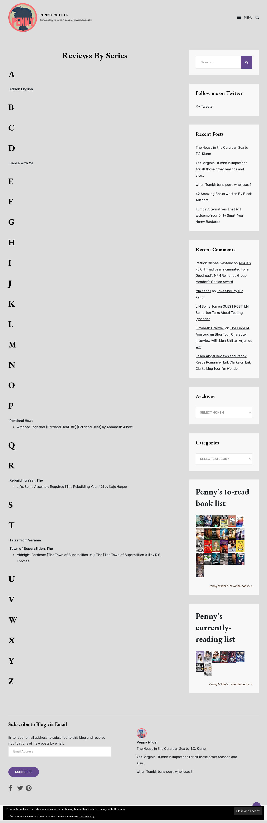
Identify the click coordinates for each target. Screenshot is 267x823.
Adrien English (21, 92)
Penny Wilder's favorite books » (230, 589)
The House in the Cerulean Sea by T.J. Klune (171, 751)
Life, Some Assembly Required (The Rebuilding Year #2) (60, 489)
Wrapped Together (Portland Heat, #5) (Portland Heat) (59, 430)
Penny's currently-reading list (216, 630)
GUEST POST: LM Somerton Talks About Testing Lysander (222, 315)
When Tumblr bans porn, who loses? (223, 187)
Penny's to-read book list (224, 499)
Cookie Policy (86, 816)
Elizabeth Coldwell (210, 331)
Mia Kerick (203, 294)
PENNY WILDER (57, 16)
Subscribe (24, 774)
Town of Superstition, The (31, 551)
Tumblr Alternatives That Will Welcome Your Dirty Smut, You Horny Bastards (219, 218)
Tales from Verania (25, 543)
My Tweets (204, 109)
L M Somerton (206, 309)
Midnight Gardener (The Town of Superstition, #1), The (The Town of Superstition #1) (83, 557)
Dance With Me (21, 166)
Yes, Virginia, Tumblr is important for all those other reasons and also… (221, 172)
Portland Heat (21, 423)
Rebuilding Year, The (26, 483)
